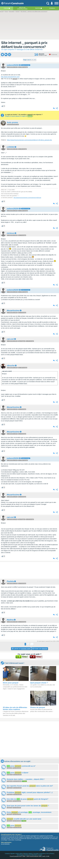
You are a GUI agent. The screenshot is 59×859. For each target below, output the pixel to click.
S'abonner (53, 54)
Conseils (52, 8)
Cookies (40, 855)
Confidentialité (33, 855)
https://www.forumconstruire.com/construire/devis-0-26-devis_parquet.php (29, 140)
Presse (51, 853)
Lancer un (21, 649)
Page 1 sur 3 (27, 59)
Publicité (26, 855)
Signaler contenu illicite (17, 853)
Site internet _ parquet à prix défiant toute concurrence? (24, 45)
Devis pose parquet (10, 683)
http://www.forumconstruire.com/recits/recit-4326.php (27, 197)
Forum (6, 8)
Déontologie (20, 855)
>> (35, 59)
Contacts (7, 853)
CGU (47, 853)
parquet (14, 78)
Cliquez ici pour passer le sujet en (18, 116)
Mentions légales (28, 853)
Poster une (39, 649)
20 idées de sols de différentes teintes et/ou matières (15, 708)
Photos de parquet (37, 707)
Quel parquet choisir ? (39, 683)
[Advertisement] (29, 570)
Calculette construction (39, 853)
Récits (22, 8)
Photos (37, 8)
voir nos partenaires (5, 843)
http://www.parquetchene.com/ (10, 77)
